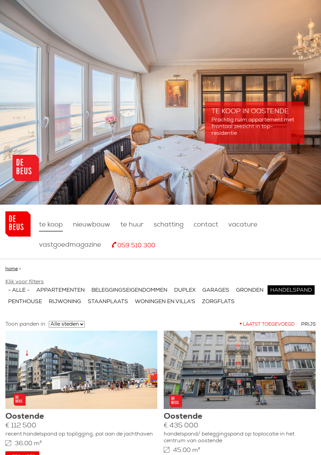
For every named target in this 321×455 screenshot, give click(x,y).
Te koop (51, 224)
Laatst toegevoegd (268, 324)
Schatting (169, 224)
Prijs (308, 324)
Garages (215, 290)
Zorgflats (218, 301)
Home (11, 269)
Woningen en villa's (165, 301)
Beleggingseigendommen (129, 290)
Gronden (250, 290)
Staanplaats (108, 301)
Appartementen (60, 290)
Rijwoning (65, 301)
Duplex (185, 290)
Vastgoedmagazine (70, 245)
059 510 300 (136, 246)
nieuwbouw (91, 224)
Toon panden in (25, 324)
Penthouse (25, 301)
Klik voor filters (24, 282)
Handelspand (291, 290)
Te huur (132, 224)
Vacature (242, 224)
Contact (206, 224)
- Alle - (19, 290)
